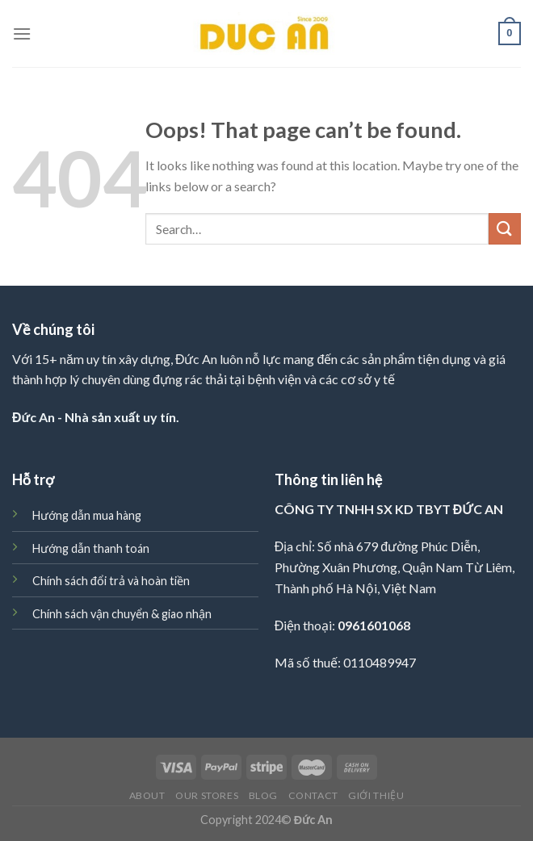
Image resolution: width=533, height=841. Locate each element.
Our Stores (206, 795)
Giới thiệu (376, 795)
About (147, 795)
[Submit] (505, 229)
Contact (313, 795)
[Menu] (21, 33)
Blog (263, 795)
